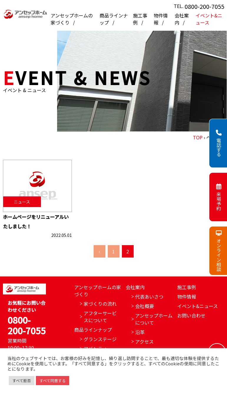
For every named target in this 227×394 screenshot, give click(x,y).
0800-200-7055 (204, 6)
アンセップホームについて (154, 319)
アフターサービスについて (100, 317)
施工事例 (186, 287)
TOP (198, 137)
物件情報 (186, 296)
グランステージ (100, 339)
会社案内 (135, 287)
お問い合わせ (191, 315)
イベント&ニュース (208, 19)
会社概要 (144, 306)
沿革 (140, 332)
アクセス (144, 341)
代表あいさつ (149, 296)
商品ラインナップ (93, 329)
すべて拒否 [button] (21, 380)
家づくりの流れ (100, 303)
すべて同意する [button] (52, 380)
